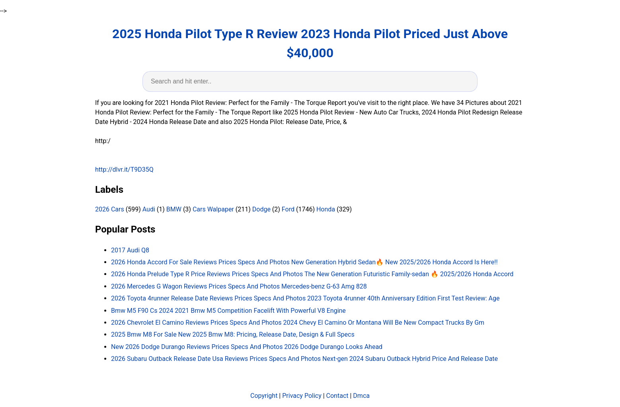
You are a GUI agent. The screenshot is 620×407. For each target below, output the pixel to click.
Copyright (263, 395)
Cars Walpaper (213, 209)
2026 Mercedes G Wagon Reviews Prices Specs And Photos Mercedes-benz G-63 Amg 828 (239, 286)
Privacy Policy (302, 395)
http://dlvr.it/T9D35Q (124, 169)
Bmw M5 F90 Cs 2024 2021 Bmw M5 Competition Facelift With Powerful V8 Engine (228, 310)
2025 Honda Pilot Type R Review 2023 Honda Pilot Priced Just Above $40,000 (310, 43)
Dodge (261, 209)
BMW (173, 209)
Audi (148, 209)
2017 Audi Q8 (130, 250)
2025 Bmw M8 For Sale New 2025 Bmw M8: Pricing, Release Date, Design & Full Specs (233, 334)
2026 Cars (109, 209)
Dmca (361, 395)
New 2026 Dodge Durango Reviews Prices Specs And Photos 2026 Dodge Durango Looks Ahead (246, 347)
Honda (325, 209)
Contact (337, 395)
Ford (288, 209)
